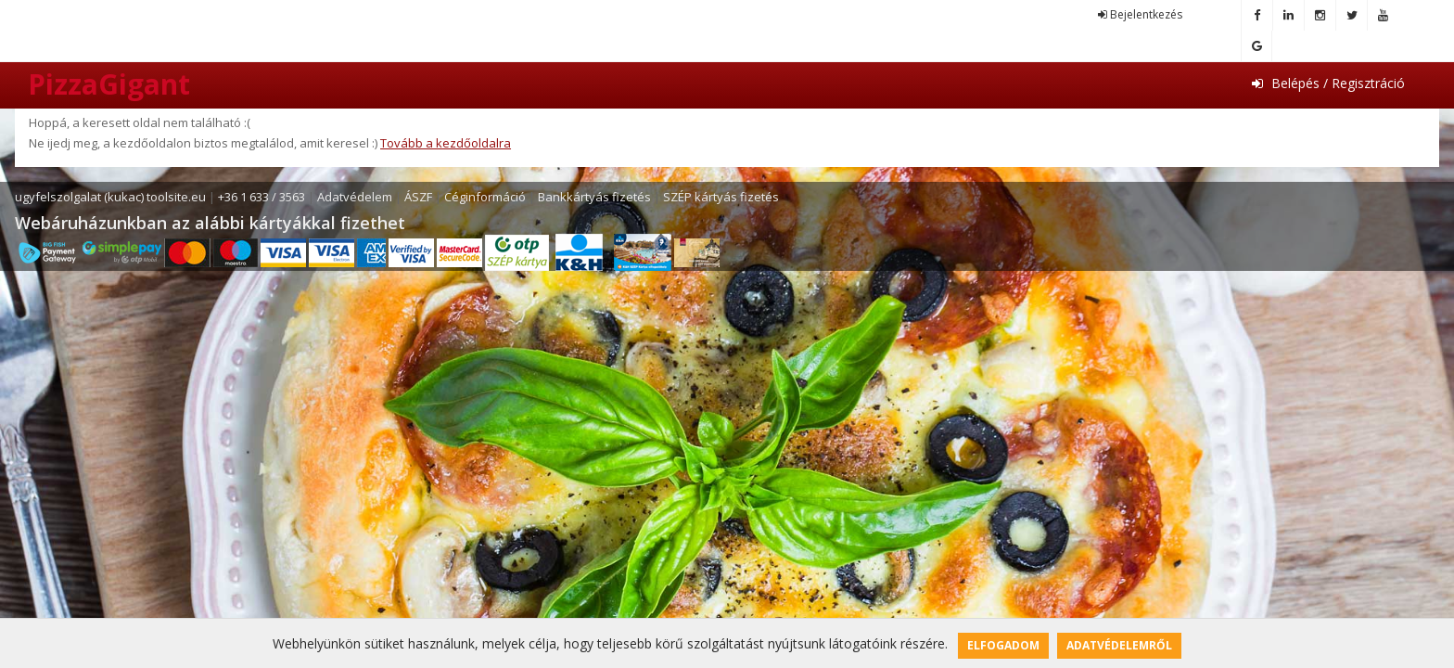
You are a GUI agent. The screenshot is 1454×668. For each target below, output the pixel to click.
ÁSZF (418, 196)
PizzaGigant (109, 84)
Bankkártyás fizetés (594, 196)
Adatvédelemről (1119, 645)
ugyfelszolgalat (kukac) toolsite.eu (110, 196)
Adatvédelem (354, 196)
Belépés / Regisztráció (1328, 83)
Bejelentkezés (1140, 14)
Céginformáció (485, 196)
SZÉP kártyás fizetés (721, 196)
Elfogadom (1003, 645)
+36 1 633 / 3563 (261, 196)
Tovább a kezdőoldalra (445, 143)
